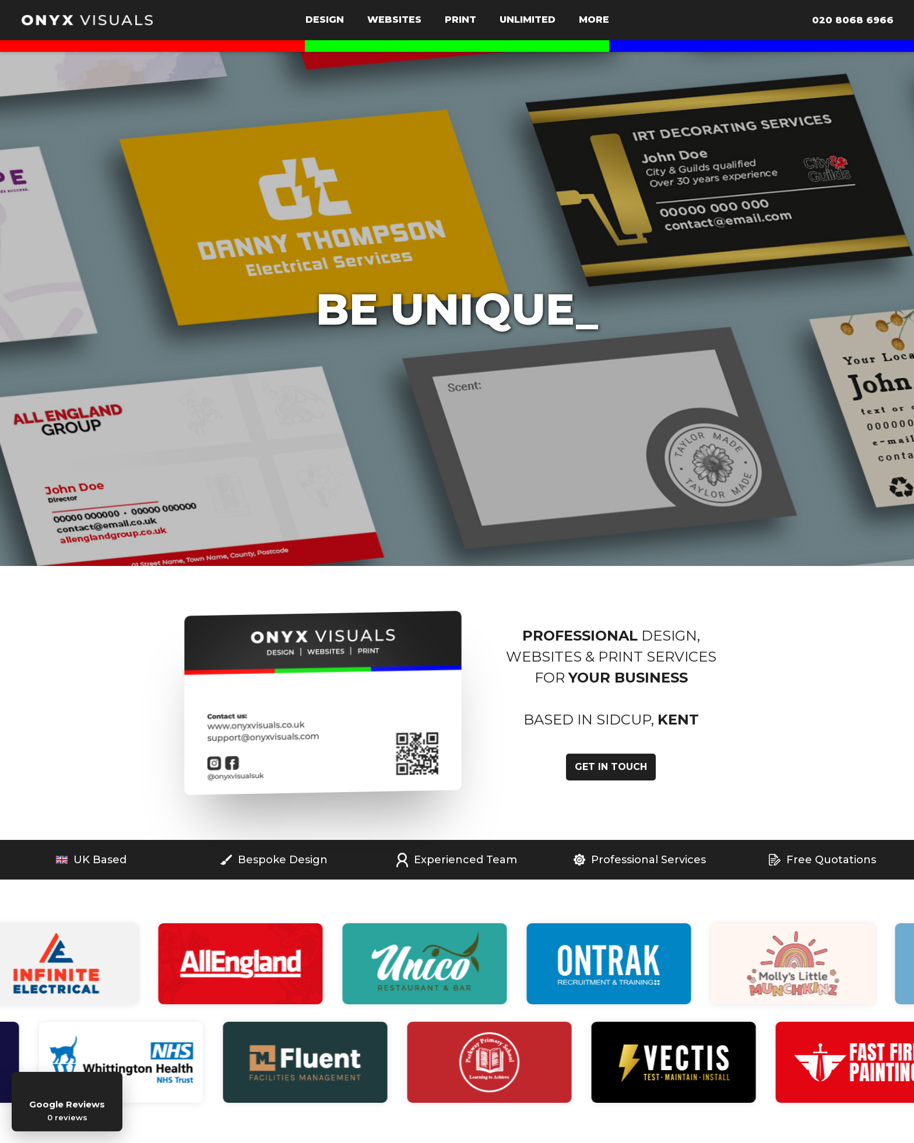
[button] (324, 21)
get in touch (611, 766)
